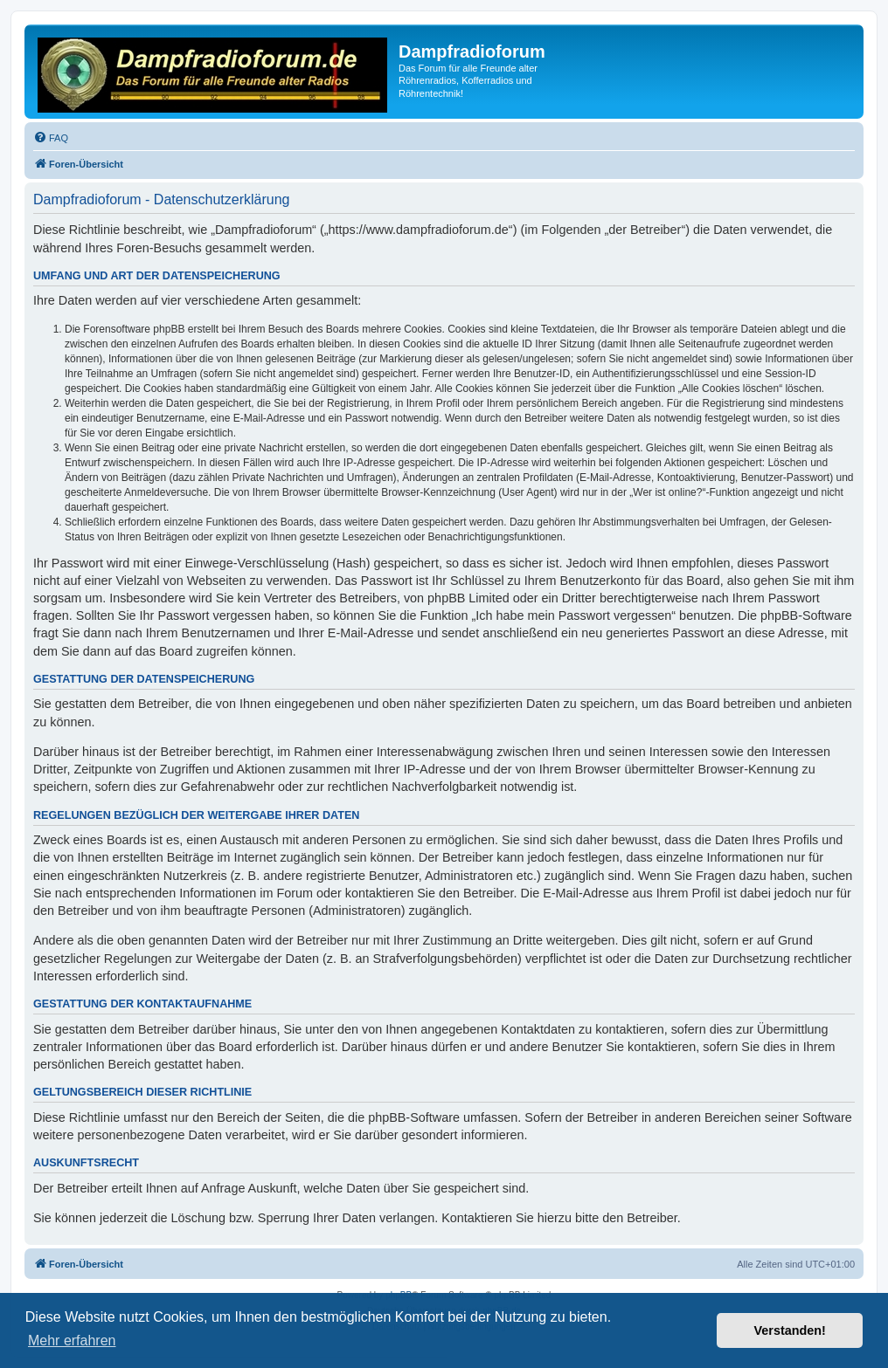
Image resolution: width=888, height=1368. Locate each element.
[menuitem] (50, 137)
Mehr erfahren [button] (72, 1340)
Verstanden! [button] (790, 1330)
